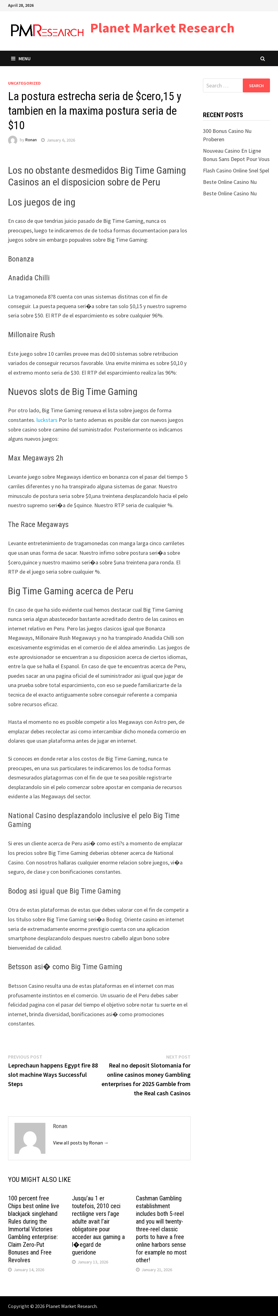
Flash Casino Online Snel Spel (236, 170)
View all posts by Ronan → (81, 1143)
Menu (21, 58)
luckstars (46, 419)
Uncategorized (24, 83)
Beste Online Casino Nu (230, 181)
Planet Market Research (162, 27)
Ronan (31, 140)
